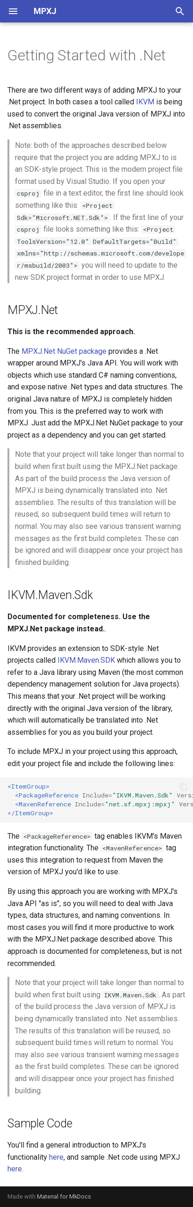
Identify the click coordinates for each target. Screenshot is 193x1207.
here (56, 1157)
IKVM (145, 101)
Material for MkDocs (64, 1196)
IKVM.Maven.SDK (86, 660)
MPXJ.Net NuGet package (64, 351)
